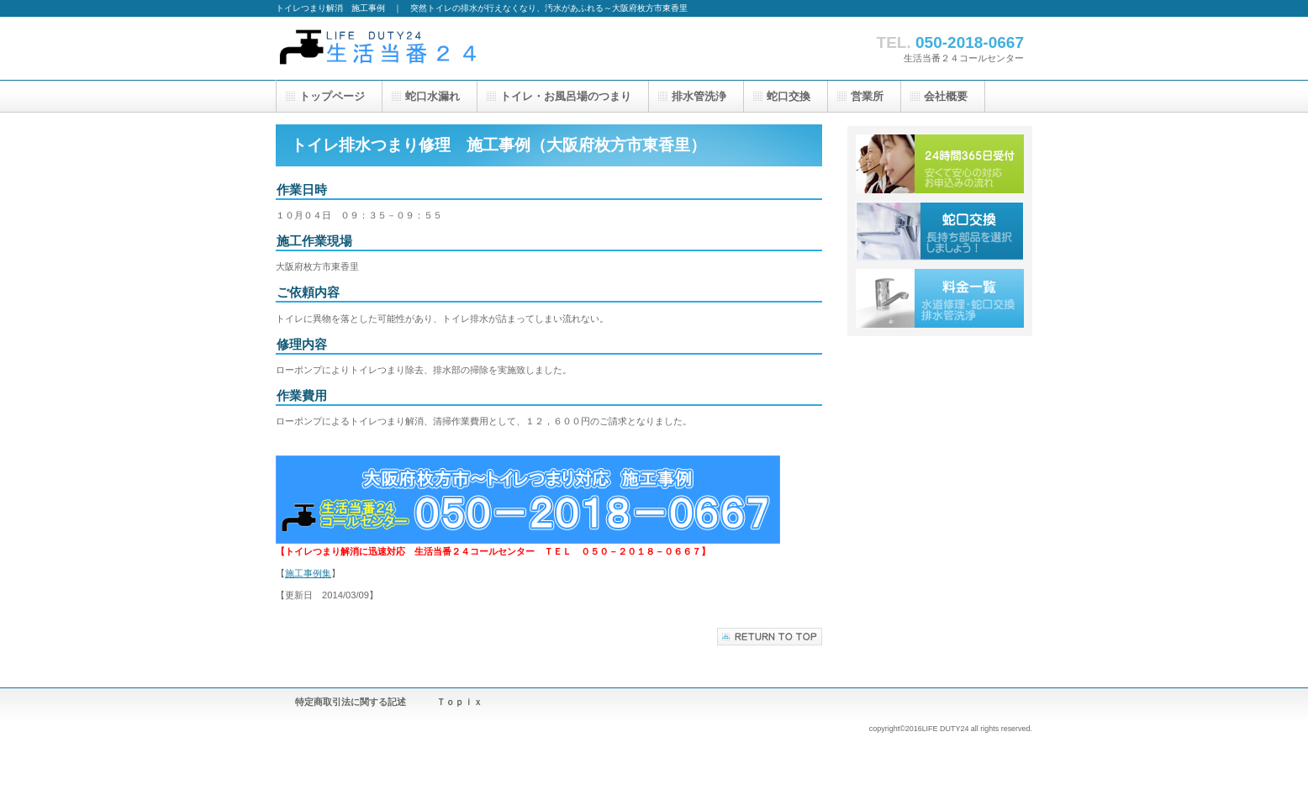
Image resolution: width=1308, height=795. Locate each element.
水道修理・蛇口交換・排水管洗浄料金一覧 (940, 298)
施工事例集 (308, 573)
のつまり (565, 96)
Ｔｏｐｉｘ (459, 702)
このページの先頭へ (769, 636)
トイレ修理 (444, 48)
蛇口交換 (940, 231)
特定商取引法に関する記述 (350, 702)
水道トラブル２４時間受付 (940, 163)
